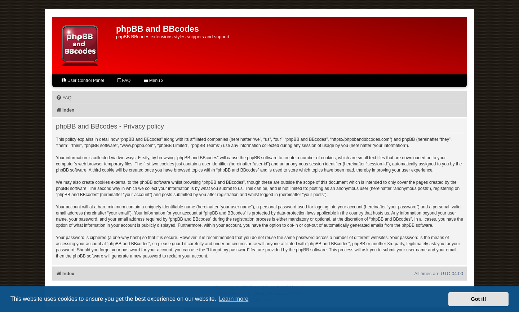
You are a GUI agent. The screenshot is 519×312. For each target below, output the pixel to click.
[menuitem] (63, 98)
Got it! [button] (478, 299)
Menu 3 (153, 80)
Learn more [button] (233, 299)
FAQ (123, 80)
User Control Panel (82, 80)
